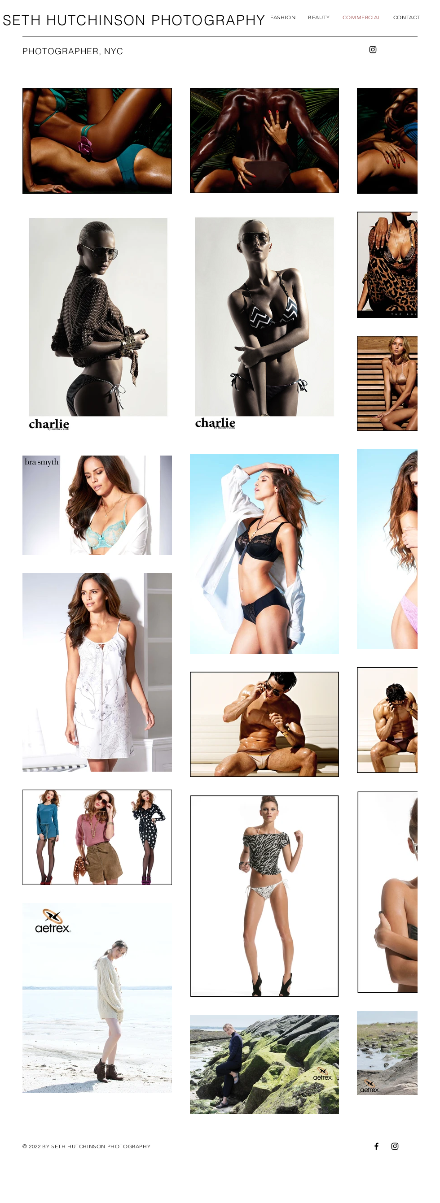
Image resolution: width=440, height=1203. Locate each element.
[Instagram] (373, 49)
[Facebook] (376, 1146)
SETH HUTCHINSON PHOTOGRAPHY (134, 20)
